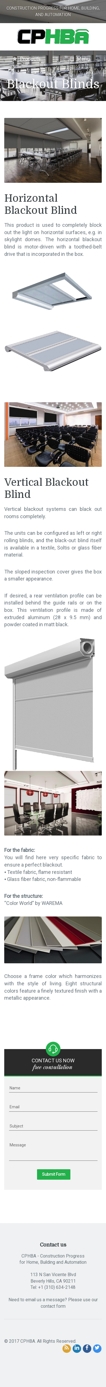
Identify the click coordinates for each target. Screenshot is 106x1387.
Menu (80, 59)
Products (26, 59)
